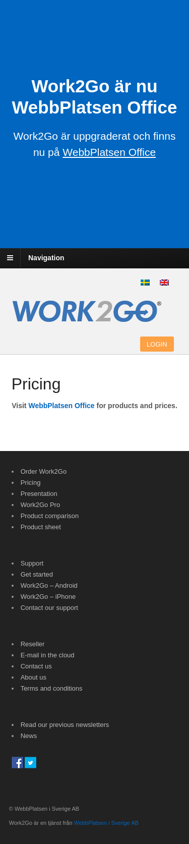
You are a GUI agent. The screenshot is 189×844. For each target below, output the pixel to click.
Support (32, 563)
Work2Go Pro (40, 505)
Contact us (36, 666)
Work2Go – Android (49, 585)
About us (33, 677)
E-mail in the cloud (48, 655)
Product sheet (41, 527)
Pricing (31, 482)
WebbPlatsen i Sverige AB (106, 823)
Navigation (46, 258)
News (29, 736)
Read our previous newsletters (65, 724)
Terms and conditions (52, 688)
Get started (37, 574)
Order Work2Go (44, 471)
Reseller (33, 644)
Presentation (39, 493)
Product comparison (50, 516)
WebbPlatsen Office (61, 406)
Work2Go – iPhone (48, 596)
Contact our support (49, 607)
